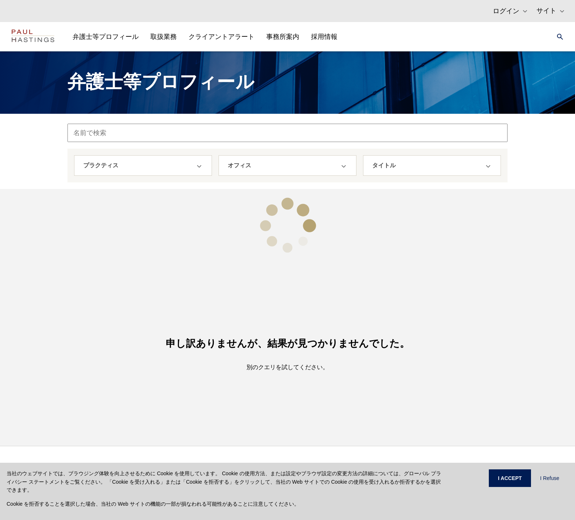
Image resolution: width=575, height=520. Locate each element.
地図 (339, 432)
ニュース (344, 420)
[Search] (557, 37)
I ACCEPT (510, 478)
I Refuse (549, 478)
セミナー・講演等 (355, 408)
